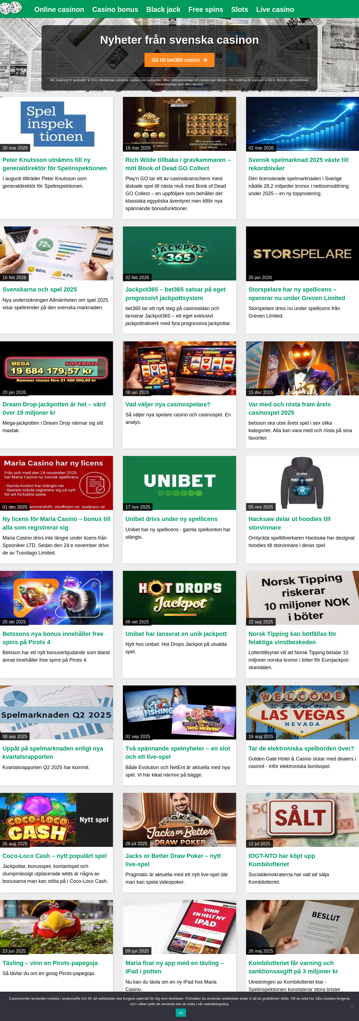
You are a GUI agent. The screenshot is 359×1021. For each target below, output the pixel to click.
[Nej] (352, 1006)
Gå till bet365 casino (179, 60)
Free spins (205, 9)
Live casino (275, 9)
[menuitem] (59, 9)
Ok (181, 1013)
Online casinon (59, 9)
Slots (239, 9)
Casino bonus (115, 9)
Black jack (163, 9)
